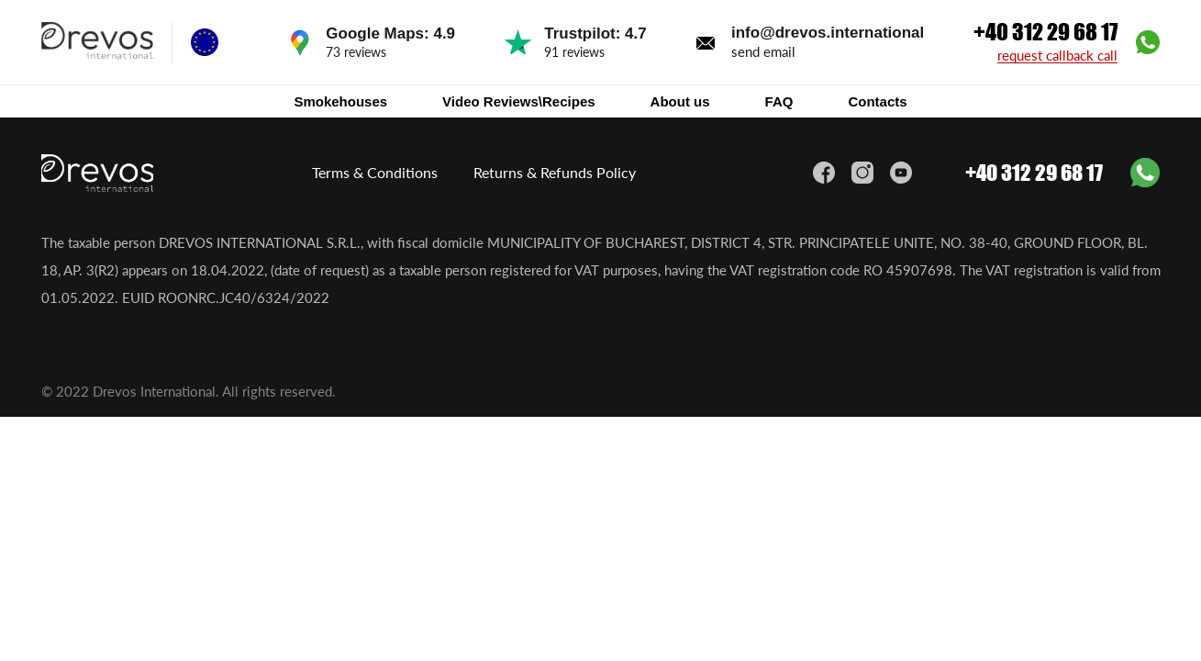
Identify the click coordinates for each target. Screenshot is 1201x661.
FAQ (779, 101)
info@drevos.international (827, 32)
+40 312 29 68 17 (1045, 32)
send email (763, 51)
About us (680, 101)
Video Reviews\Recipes (518, 101)
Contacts (877, 101)
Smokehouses (340, 101)
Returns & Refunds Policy (554, 172)
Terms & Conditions (375, 172)
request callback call (1057, 56)
